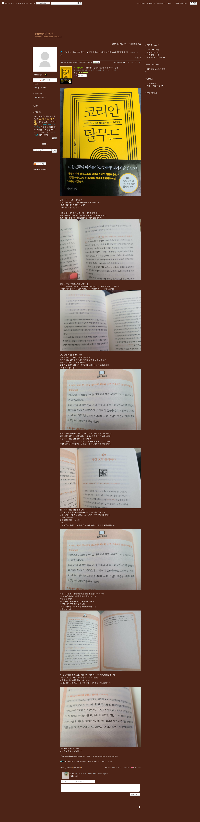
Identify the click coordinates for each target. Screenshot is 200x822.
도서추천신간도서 (43, 122)
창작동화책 (43, 135)
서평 (36, 124)
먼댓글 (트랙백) (151, 93)
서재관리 (162, 3)
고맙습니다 (151, 83)
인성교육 (42, 130)
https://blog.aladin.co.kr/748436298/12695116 (76, 62)
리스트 (36, 84)
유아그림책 (49, 127)
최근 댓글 (149, 79)
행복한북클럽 (81, 762)
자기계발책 (102, 762)
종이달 (72, 774)
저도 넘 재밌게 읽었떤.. (156, 86)
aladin (44, 169)
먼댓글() (70, 767)
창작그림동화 (39, 132)
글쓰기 (171, 3)
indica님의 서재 (44, 33)
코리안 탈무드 (79, 68)
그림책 (43, 118)
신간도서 (42, 124)
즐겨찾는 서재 (182, 3)
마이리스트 (41, 88)
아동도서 (49, 124)
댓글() (138, 58)
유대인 (109, 762)
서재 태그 (37, 112)
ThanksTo (135, 767)
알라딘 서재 (10, 3)
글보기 (114, 44)
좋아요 (107, 767)
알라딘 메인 (28, 3)
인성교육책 (51, 130)
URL (107, 773)
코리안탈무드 (70, 762)
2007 (44, 144)
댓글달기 (101, 773)
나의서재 (141, 3)
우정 (42, 127)
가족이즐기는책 (47, 116)
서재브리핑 (152, 3)
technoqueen (117, 62)
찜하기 (125, 767)
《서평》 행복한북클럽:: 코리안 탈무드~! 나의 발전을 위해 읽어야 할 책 (96, 52)
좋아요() (78, 767)
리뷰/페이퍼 (37, 93)
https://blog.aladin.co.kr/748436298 (48, 37)
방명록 (36, 106)
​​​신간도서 (37, 116)
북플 (19, 3)
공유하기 (115, 767)
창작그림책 (48, 132)
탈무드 (94, 762)
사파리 (53, 122)
